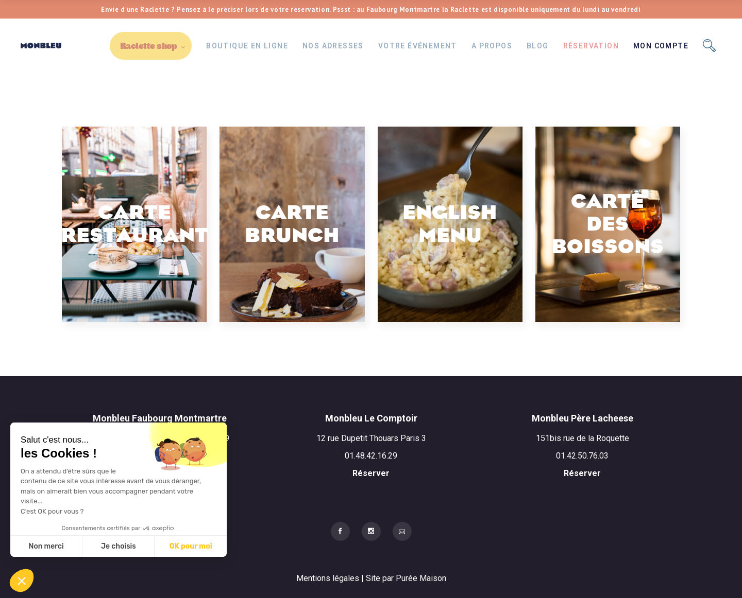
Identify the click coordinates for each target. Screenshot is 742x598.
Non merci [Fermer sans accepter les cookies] (45, 546)
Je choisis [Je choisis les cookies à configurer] (118, 546)
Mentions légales (328, 578)
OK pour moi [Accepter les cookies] (191, 546)
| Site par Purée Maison (403, 578)
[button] (21, 580)
